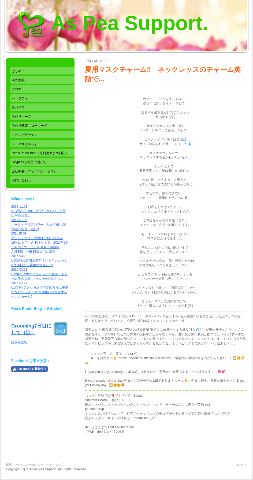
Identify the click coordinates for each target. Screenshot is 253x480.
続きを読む (19, 342)
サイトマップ (55, 464)
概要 (9, 464)
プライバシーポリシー (29, 464)
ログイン (241, 464)
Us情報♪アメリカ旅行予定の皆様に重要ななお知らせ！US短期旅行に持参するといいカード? (39, 292)
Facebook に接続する (29, 369)
